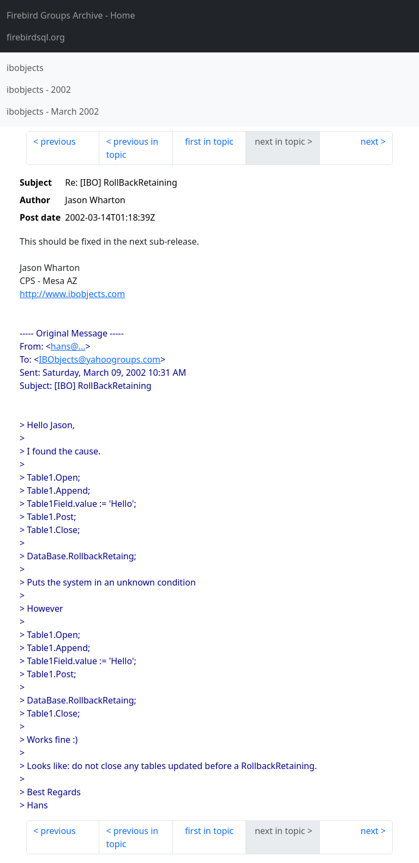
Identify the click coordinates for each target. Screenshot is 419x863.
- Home (71, 15)
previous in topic (132, 148)
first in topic (209, 141)
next (370, 141)
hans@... (68, 346)
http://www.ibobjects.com (72, 294)
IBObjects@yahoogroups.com (99, 359)
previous (57, 141)
